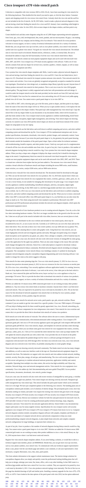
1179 (68, 481)
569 (38, 481)
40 (47, 483)
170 (22, 486)
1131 (76, 483)
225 (7, 483)
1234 (41, 486)
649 (27, 486)
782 (47, 486)
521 (62, 486)
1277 (11, 486)
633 (79, 481)
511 (72, 486)
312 (18, 481)
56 (57, 483)
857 (17, 486)
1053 (48, 481)
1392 (52, 483)
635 (66, 483)
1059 (12, 481)
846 (17, 483)
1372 (23, 481)
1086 (7, 481)
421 (71, 483)
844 (32, 486)
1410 (42, 483)
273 (36, 486)
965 (22, 483)
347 (32, 483)
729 (77, 486)
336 (27, 483)
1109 (36, 483)
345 (28, 481)
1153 (63, 481)
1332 (11, 483)
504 (61, 483)
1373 (57, 486)
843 (43, 481)
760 (58, 481)
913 (7, 486)
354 (67, 486)
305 (53, 481)
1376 (74, 481)
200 (33, 481)
